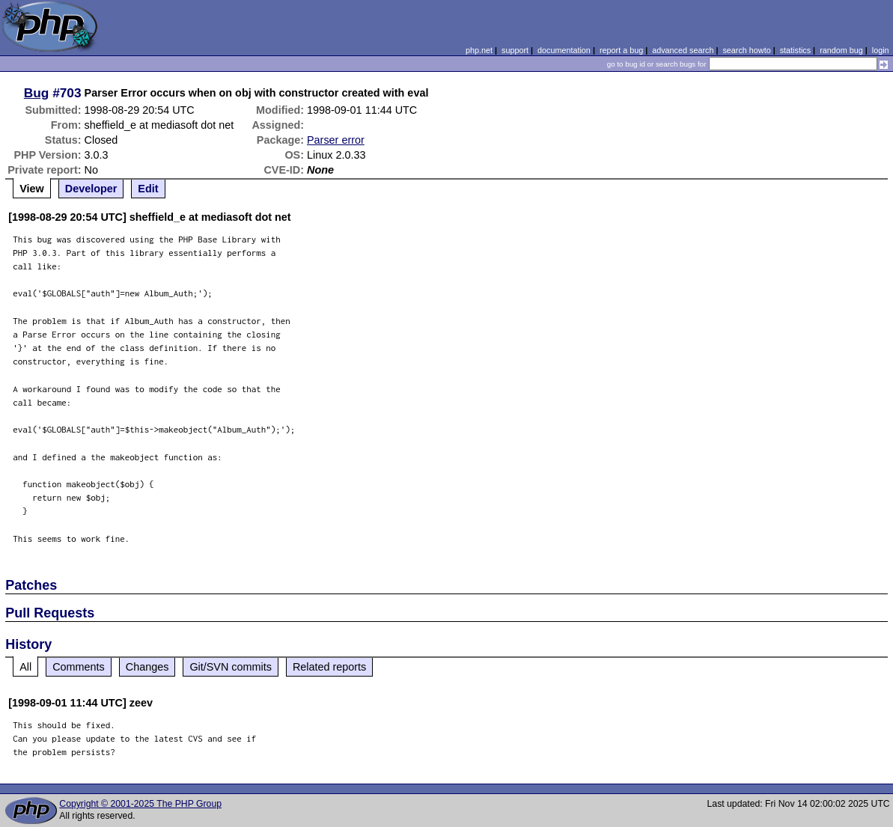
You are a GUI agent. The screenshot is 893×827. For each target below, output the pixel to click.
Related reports (329, 667)
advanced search (682, 50)
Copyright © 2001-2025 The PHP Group (140, 804)
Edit (148, 189)
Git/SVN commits (230, 667)
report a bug (621, 50)
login (880, 50)
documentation (564, 50)
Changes (147, 667)
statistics (795, 50)
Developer (91, 189)
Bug (36, 92)
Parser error (336, 140)
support (515, 50)
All (25, 667)
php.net (479, 50)
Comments (78, 667)
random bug (841, 50)
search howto (746, 50)
